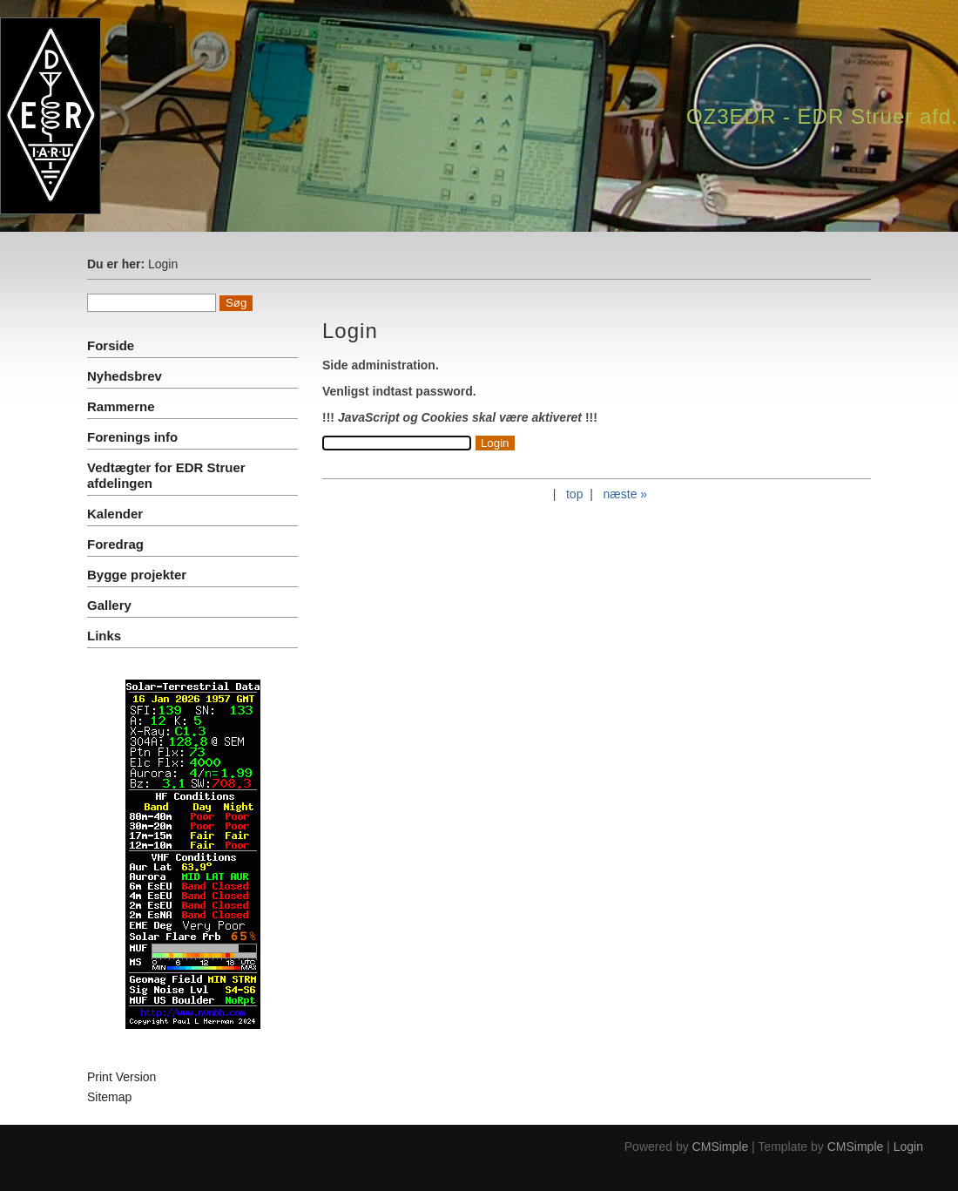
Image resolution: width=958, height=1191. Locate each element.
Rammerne (121, 406)
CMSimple (720, 1147)
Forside (110, 345)
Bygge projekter (136, 574)
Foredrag (115, 544)
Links (104, 635)
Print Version (121, 1077)
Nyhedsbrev (124, 376)
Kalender (115, 513)
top (574, 494)
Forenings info (132, 437)
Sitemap (109, 1097)
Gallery (109, 605)
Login (908, 1147)
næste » (626, 494)
